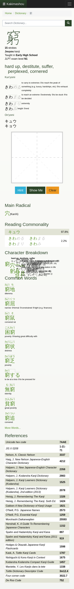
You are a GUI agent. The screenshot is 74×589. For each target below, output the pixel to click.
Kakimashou (13, 4)
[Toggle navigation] (69, 4)
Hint (20, 190)
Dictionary (20, 13)
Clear (52, 190)
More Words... (13, 428)
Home (8, 13)
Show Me (36, 190)
